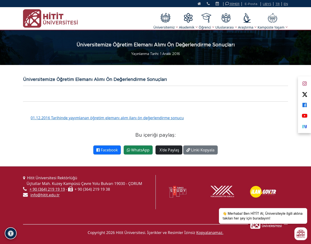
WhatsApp (138, 150)
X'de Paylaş (169, 150)
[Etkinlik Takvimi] (218, 4)
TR (277, 4)
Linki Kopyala (200, 150)
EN (286, 4)
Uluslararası (226, 21)
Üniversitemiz (165, 21)
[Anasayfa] (199, 4)
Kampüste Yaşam (272, 21)
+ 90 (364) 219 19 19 (47, 189)
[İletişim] (208, 4)
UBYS (267, 4)
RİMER (232, 4)
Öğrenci (206, 21)
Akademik (188, 21)
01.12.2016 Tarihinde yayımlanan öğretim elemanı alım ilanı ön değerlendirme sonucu (107, 117)
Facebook (107, 150)
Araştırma (247, 21)
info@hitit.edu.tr (45, 195)
